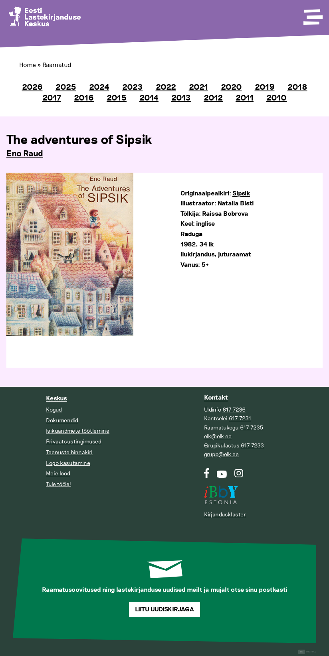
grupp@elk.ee (221, 454)
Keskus (56, 398)
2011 (245, 98)
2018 (297, 87)
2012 (213, 98)
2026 (32, 87)
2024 (99, 87)
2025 (65, 87)
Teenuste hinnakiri (69, 452)
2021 (198, 87)
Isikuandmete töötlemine (77, 430)
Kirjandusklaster (225, 514)
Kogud (54, 409)
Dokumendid (62, 420)
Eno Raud (24, 154)
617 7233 (252, 445)
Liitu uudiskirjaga (164, 609)
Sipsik (241, 193)
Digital (307, 652)
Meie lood (58, 473)
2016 (84, 98)
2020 (231, 87)
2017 (51, 98)
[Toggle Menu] (312, 14)
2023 (132, 87)
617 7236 (234, 409)
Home (27, 65)
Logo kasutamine (68, 463)
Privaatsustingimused (73, 441)
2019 (265, 87)
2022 (166, 87)
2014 (149, 98)
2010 (276, 98)
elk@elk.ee (218, 436)
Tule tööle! (58, 484)
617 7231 (240, 418)
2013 (181, 98)
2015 (117, 98)
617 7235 (251, 427)
